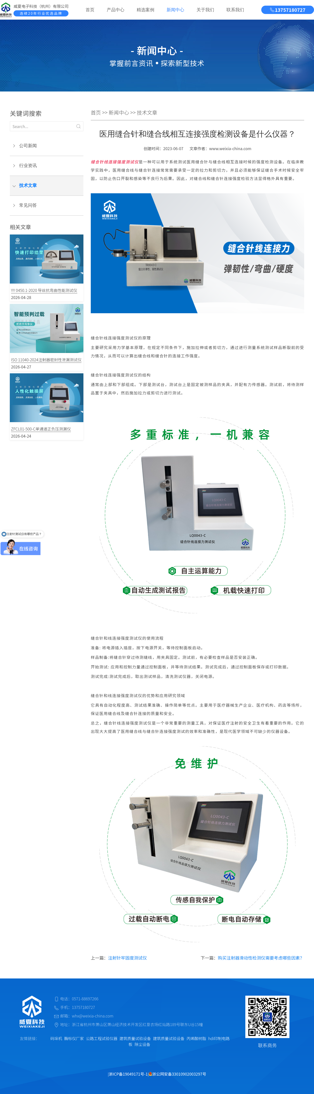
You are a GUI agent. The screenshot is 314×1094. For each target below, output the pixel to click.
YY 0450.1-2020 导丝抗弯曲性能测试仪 (44, 290)
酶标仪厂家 (74, 1038)
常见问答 (28, 205)
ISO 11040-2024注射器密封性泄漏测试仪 (46, 360)
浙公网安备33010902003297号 (177, 1074)
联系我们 (235, 9)
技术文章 (28, 185)
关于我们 (205, 9)
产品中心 (115, 9)
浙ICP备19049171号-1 (128, 1074)
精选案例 (145, 9)
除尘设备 (142, 1044)
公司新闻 (28, 145)
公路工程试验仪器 (101, 1038)
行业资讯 (28, 165)
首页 (90, 9)
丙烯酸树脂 (196, 1038)
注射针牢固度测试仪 (127, 958)
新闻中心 (175, 9)
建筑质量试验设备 (135, 1038)
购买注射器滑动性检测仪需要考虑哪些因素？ (261, 958)
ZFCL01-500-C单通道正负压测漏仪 (41, 429)
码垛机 (56, 1038)
